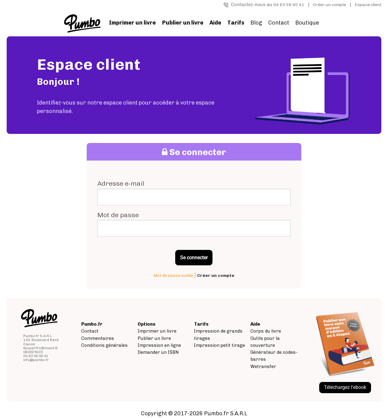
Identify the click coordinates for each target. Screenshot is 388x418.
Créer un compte (329, 4)
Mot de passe (118, 215)
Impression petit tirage (219, 345)
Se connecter (194, 257)
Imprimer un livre (157, 331)
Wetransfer (263, 366)
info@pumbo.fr (36, 360)
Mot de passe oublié (173, 275)
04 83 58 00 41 (288, 4)
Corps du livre (265, 331)
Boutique (307, 22)
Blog (256, 22)
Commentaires (97, 338)
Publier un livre (154, 338)
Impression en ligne (159, 345)
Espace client (368, 4)
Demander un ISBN (158, 352)
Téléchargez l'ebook (345, 387)
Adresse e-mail (120, 183)
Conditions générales (104, 345)
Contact (278, 22)
